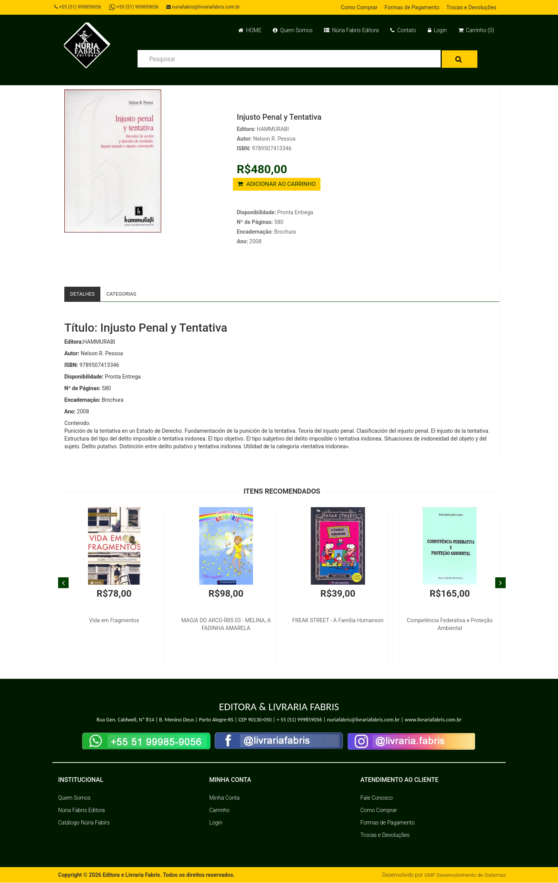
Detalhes (83, 294)
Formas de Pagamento (411, 7)
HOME (249, 30)
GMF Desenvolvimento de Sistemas (463, 875)
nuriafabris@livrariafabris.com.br (206, 7)
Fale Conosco (376, 798)
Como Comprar (359, 7)
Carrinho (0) (476, 30)
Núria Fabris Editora (351, 30)
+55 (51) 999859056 (79, 7)
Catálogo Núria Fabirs (84, 823)
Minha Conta (224, 798)
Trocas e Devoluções (471, 7)
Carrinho (219, 810)
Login (437, 30)
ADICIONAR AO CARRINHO (277, 184)
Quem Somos (292, 30)
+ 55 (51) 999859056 (299, 720)
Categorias (124, 294)
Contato (403, 30)
